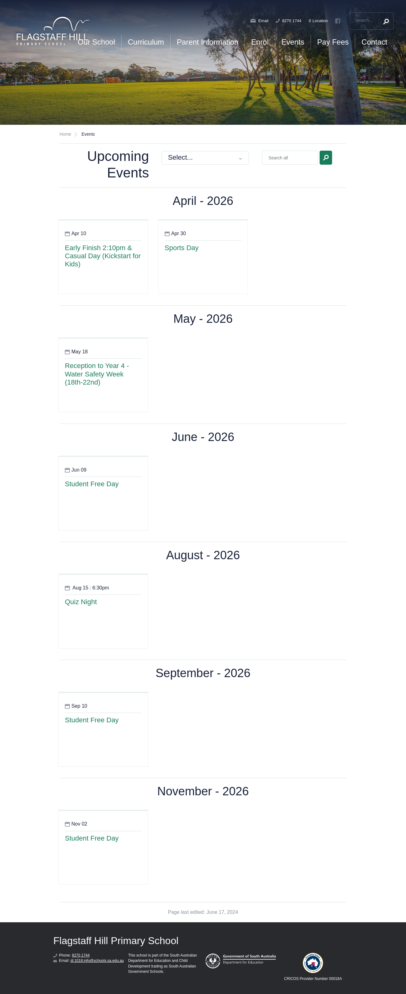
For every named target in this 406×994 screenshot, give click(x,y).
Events (293, 42)
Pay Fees (333, 42)
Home (65, 134)
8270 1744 (288, 20)
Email (259, 20)
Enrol (259, 42)
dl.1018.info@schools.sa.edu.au (97, 960)
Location (318, 20)
